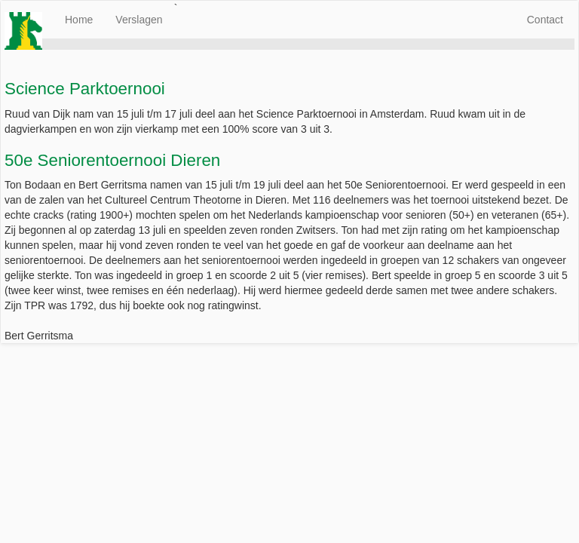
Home (79, 20)
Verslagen (138, 20)
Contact (545, 20)
